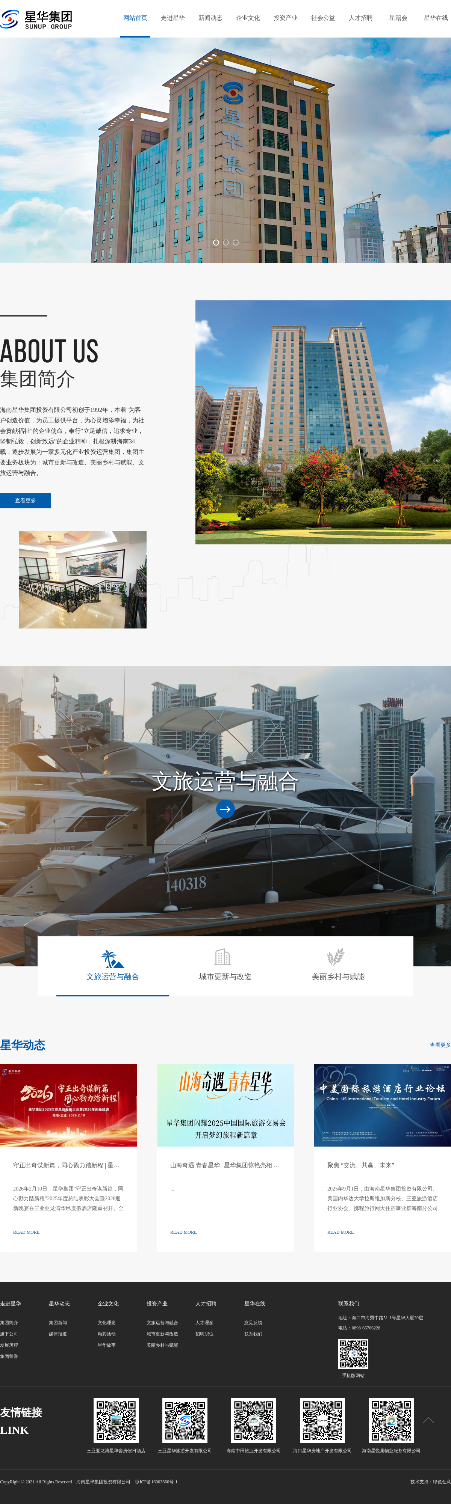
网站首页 (135, 18)
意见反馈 (253, 1322)
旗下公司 (9, 1334)
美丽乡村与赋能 (338, 964)
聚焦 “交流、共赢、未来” (360, 1165)
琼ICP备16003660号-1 (156, 1481)
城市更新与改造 (225, 964)
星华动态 (59, 1304)
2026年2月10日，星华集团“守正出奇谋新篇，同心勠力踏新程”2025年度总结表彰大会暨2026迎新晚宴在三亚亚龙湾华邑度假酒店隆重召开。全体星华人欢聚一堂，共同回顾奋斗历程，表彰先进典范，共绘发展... (68, 1208)
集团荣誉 (9, 1356)
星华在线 (436, 18)
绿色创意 (442, 1481)
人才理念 (204, 1322)
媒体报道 (58, 1334)
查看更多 (25, 500)
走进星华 (173, 18)
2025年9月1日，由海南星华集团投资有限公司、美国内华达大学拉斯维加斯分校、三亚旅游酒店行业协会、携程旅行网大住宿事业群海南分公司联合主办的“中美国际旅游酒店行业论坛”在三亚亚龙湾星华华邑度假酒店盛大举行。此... (382, 1208)
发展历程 (9, 1345)
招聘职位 (204, 1334)
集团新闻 (58, 1322)
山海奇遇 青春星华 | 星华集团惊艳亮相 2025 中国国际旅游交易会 (255, 1165)
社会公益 (323, 18)
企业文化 (248, 18)
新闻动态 (210, 18)
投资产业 (286, 18)
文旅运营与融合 (112, 964)
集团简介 (9, 1322)
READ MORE (26, 1232)
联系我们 (253, 1334)
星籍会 (398, 18)
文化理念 (107, 1322)
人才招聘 (361, 18)
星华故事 (107, 1345)
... (172, 1189)
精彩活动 (107, 1334)
